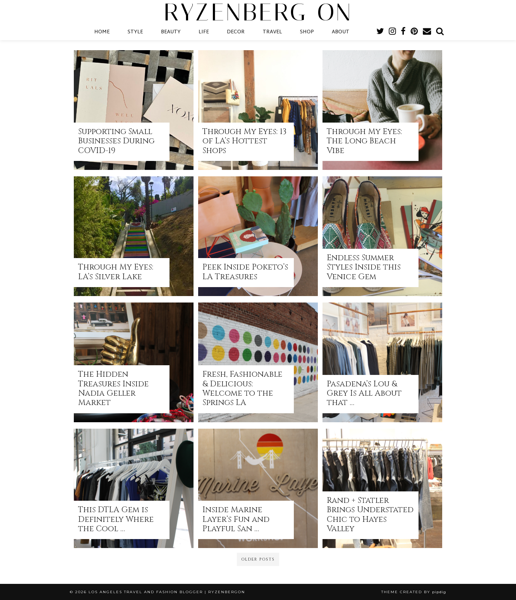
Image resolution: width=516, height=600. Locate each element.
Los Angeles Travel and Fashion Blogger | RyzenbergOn (167, 592)
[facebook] (403, 32)
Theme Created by (413, 592)
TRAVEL (272, 32)
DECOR (236, 32)
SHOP (307, 32)
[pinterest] (414, 32)
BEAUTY (171, 32)
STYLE (135, 32)
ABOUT (340, 32)
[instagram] (392, 32)
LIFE (204, 32)
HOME (102, 32)
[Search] (440, 32)
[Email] (427, 32)
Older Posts (258, 559)
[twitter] (380, 32)
